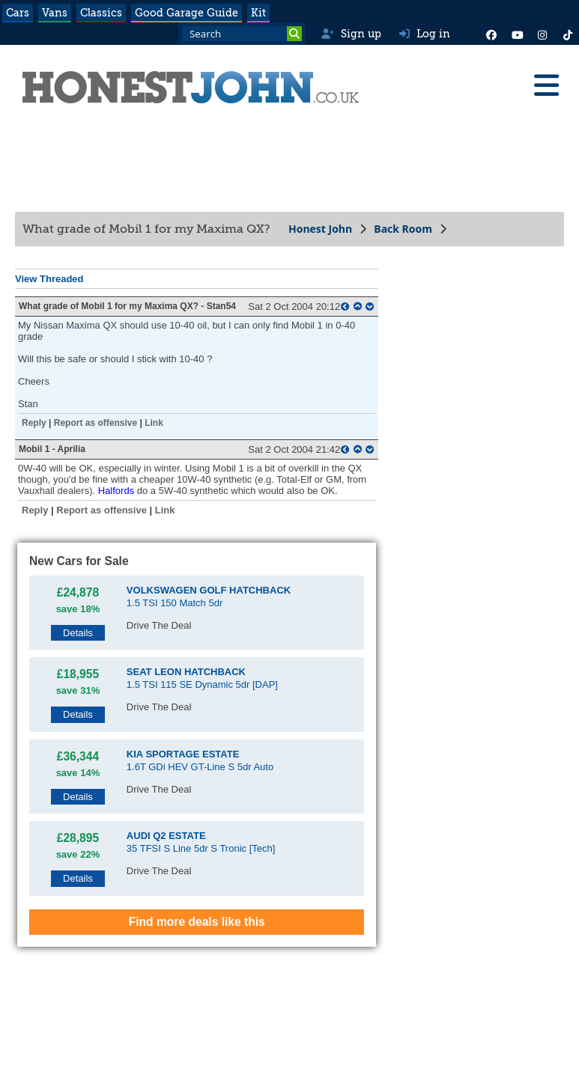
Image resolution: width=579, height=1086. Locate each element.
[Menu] (546, 85)
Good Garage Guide (186, 13)
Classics (101, 13)
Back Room (403, 229)
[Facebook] (491, 34)
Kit (258, 13)
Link (154, 423)
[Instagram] (542, 34)
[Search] (294, 33)
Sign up (351, 34)
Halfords (116, 490)
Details (78, 632)
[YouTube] (517, 34)
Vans (54, 13)
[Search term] (242, 33)
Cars (17, 13)
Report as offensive (95, 423)
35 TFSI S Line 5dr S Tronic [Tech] (201, 842)
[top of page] (358, 306)
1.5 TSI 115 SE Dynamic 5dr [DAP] (202, 678)
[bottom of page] (370, 306)
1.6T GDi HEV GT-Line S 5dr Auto (200, 760)
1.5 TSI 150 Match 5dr (209, 596)
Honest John (320, 229)
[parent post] (345, 306)
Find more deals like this (197, 921)
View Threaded (49, 278)
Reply (34, 423)
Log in (424, 34)
